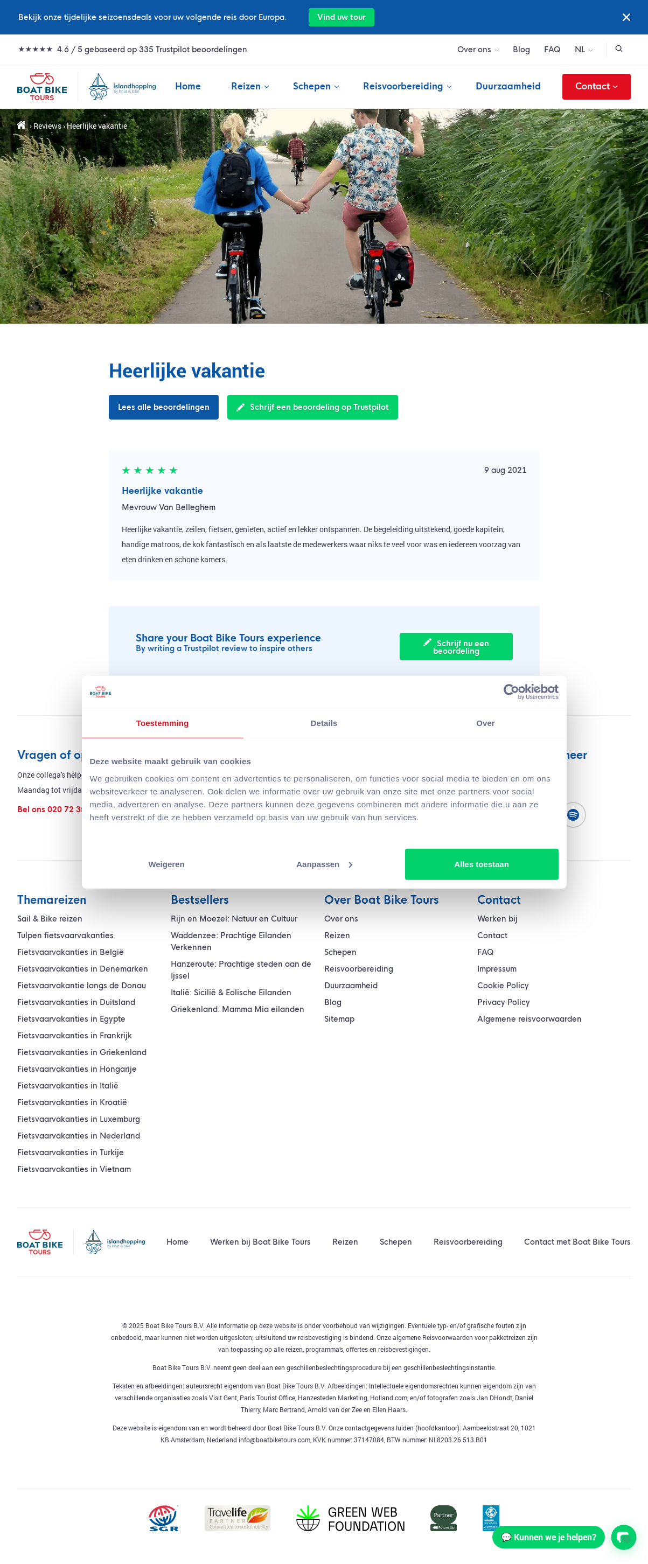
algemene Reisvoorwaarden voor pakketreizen (458, 1337)
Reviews (47, 126)
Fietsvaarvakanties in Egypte (71, 1019)
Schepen (312, 86)
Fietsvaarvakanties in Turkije (70, 1152)
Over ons (474, 49)
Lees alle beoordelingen (164, 407)
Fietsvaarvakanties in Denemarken (82, 969)
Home (188, 86)
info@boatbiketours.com (274, 1439)
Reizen (246, 86)
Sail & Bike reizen (49, 919)
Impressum (497, 969)
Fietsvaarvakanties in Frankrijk (74, 1036)
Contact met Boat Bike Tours (577, 1242)
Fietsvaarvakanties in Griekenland (82, 1052)
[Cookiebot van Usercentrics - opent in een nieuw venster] (511, 692)
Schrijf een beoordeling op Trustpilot (312, 407)
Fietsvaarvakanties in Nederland (78, 1136)
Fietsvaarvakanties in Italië (68, 1086)
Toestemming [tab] (162, 723)
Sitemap (339, 1019)
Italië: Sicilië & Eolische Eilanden (231, 992)
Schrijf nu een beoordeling (456, 647)
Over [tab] (485, 723)
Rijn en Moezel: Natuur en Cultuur (234, 919)
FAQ (552, 49)
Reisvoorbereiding (403, 86)
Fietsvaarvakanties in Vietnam (74, 1169)
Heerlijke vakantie (162, 491)
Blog (521, 49)
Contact (596, 87)
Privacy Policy (503, 1002)
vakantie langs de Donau (81, 985)
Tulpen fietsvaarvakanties (65, 935)
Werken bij (497, 919)
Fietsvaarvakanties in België (70, 952)
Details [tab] (324, 723)
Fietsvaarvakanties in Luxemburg (78, 1119)
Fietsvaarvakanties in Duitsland (76, 1002)
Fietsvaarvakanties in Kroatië (72, 1102)
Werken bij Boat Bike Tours (260, 1242)
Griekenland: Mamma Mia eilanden (237, 1009)
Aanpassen (324, 863)
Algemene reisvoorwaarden (529, 1019)
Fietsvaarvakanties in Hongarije (77, 1069)
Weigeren (166, 863)
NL (580, 49)
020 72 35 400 (74, 809)
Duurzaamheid (508, 86)
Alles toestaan (481, 863)
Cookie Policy (503, 985)
